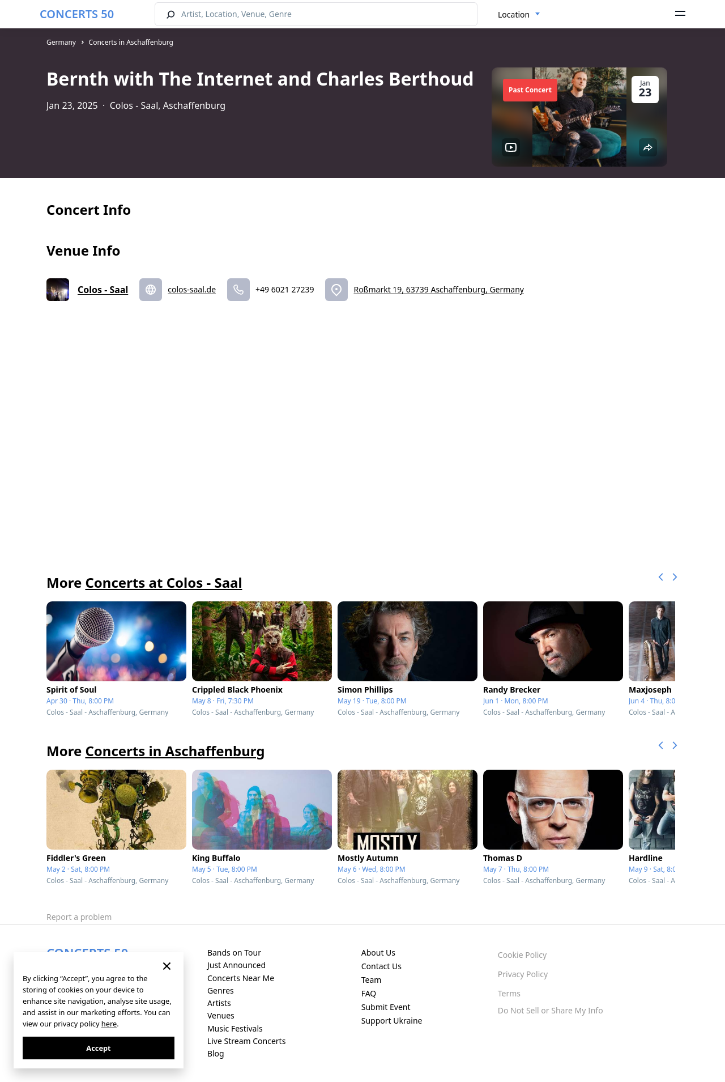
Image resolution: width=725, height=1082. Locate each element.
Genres (220, 990)
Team (371, 979)
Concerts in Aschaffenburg (131, 42)
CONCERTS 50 (77, 14)
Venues (220, 1015)
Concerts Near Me (240, 978)
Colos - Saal (103, 289)
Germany (61, 42)
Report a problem (79, 916)
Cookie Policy (522, 954)
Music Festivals (235, 1028)
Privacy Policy (523, 974)
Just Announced (236, 965)
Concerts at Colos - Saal (163, 582)
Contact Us (381, 966)
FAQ (369, 993)
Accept (98, 1048)
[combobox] (519, 14)
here (109, 1024)
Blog (215, 1053)
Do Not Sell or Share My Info (550, 1010)
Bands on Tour (234, 952)
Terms (509, 993)
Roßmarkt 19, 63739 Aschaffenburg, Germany (438, 289)
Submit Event (386, 1007)
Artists (219, 1003)
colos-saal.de (192, 289)
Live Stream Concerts (246, 1041)
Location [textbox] (514, 14)
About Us (378, 952)
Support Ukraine (392, 1020)
